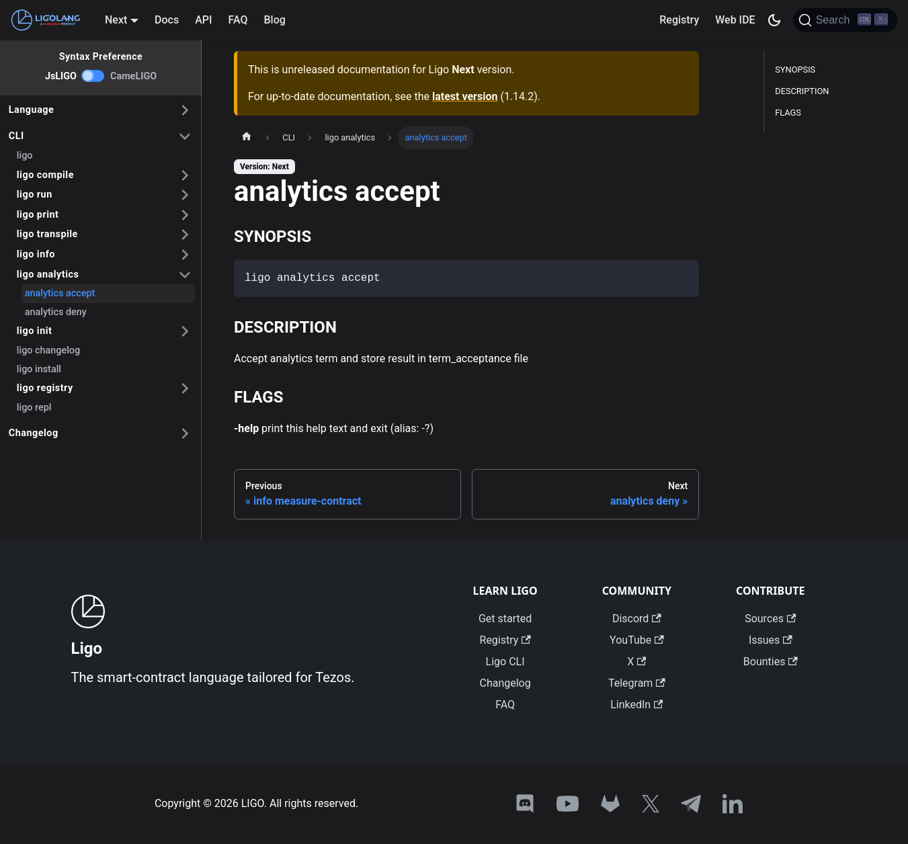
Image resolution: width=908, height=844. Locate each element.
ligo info (36, 254)
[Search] (845, 20)
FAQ (238, 19)
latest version (464, 96)
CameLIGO (133, 76)
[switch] (93, 76)
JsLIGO (61, 76)
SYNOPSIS (795, 70)
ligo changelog (48, 350)
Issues (770, 640)
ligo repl (34, 407)
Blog (275, 19)
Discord (636, 618)
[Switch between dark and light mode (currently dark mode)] (774, 20)
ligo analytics (48, 274)
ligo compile (45, 175)
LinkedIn (636, 704)
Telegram (636, 683)
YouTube (636, 640)
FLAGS (788, 113)
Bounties (770, 661)
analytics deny (56, 312)
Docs (167, 19)
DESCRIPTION (802, 91)
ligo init (34, 331)
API (203, 19)
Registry (679, 19)
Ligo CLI (505, 661)
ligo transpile (47, 234)
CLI (16, 136)
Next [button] (116, 19)
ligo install (39, 369)
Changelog (33, 433)
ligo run (34, 194)
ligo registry (45, 388)
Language (31, 110)
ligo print (38, 214)
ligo (25, 155)
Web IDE (735, 19)
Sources (770, 618)
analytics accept (60, 293)
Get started (505, 618)
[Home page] (246, 137)
